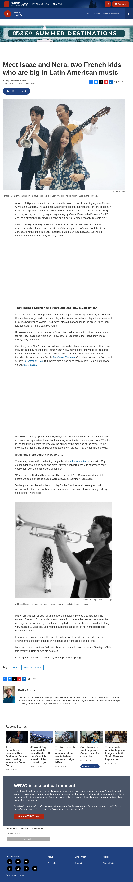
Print (121, 81)
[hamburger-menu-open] (6, 4)
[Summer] (66, 33)
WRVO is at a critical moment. (45, 785)
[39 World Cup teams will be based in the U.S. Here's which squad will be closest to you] (41, 737)
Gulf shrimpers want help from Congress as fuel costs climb (90, 752)
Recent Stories (16, 726)
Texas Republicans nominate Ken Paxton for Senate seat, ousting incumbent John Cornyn (16, 756)
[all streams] (129, 13)
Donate (121, 4)
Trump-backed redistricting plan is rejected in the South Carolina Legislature (115, 753)
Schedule (52, 863)
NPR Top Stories (32, 667)
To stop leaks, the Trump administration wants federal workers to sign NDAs (65, 755)
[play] (7, 13)
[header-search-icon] (108, 4)
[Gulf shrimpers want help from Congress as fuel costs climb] (91, 737)
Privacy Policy (109, 863)
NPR (15, 667)
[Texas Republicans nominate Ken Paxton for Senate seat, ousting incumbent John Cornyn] (17, 737)
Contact (78, 863)
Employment (80, 857)
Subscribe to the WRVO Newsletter (25, 828)
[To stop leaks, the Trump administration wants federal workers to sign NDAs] (66, 737)
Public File (107, 857)
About (50, 857)
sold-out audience (79, 461)
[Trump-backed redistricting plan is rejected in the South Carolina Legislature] (116, 737)
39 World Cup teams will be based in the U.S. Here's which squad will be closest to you (40, 755)
